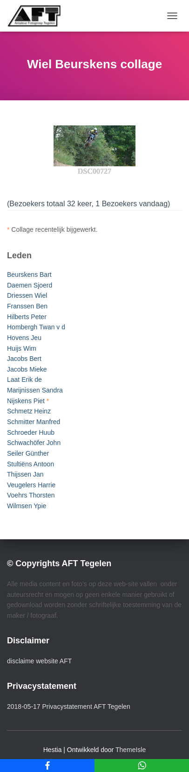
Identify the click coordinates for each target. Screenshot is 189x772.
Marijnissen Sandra (35, 390)
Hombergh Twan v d (36, 327)
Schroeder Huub (30, 432)
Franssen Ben (27, 306)
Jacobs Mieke (27, 369)
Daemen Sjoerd (29, 285)
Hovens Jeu (24, 337)
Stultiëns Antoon (30, 464)
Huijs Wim (21, 348)
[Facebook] (47, 765)
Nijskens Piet (26, 401)
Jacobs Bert (24, 358)
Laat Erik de (24, 379)
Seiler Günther (28, 453)
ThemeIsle (130, 749)
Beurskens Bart (29, 274)
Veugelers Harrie (31, 485)
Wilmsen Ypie (26, 506)
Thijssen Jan (25, 474)
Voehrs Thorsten (30, 495)
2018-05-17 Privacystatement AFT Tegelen (68, 706)
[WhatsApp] (141, 765)
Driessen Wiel (27, 295)
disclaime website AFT (39, 661)
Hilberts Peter (27, 317)
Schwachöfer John (34, 442)
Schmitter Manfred (33, 421)
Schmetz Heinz (29, 411)
